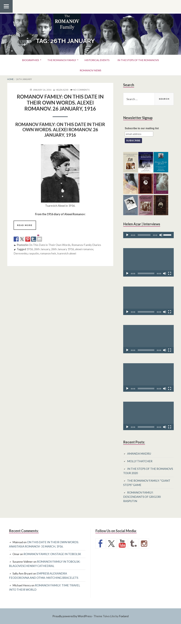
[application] (148, 235)
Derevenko (20, 253)
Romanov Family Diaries (86, 245)
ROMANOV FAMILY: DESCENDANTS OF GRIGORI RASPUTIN (142, 497)
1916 (30, 249)
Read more (26, 226)
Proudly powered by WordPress (72, 616)
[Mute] (160, 235)
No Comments (81, 89)
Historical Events (96, 60)
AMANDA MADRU (139, 453)
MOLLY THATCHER (139, 461)
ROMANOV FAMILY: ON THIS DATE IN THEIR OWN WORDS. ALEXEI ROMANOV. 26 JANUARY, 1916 (60, 102)
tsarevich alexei (66, 253)
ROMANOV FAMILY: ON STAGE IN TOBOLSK (52, 554)
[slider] (144, 235)
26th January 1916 (62, 249)
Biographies (30, 60)
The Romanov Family (61, 60)
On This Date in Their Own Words (49, 245)
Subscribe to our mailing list (142, 128)
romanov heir (48, 253)
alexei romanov (84, 249)
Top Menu (6, 12)
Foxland (124, 616)
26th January (42, 249)
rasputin (34, 253)
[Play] (127, 235)
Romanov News (90, 70)
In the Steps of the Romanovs (138, 60)
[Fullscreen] (169, 273)
